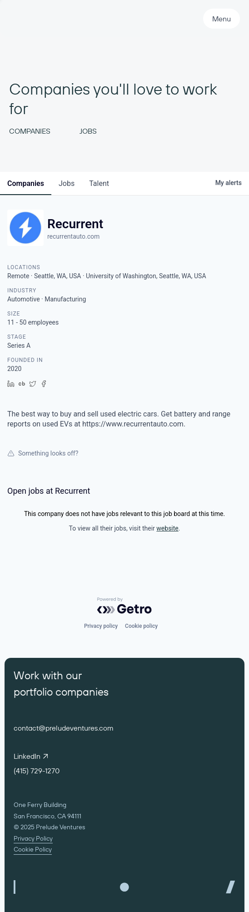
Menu (221, 18)
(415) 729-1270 (37, 770)
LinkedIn (31, 756)
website (167, 528)
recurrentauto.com (73, 236)
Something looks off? (42, 453)
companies (25, 183)
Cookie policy (141, 626)
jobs (67, 183)
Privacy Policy (33, 838)
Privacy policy (101, 626)
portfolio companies (61, 691)
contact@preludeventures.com (64, 727)
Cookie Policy (33, 849)
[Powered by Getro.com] (124, 605)
